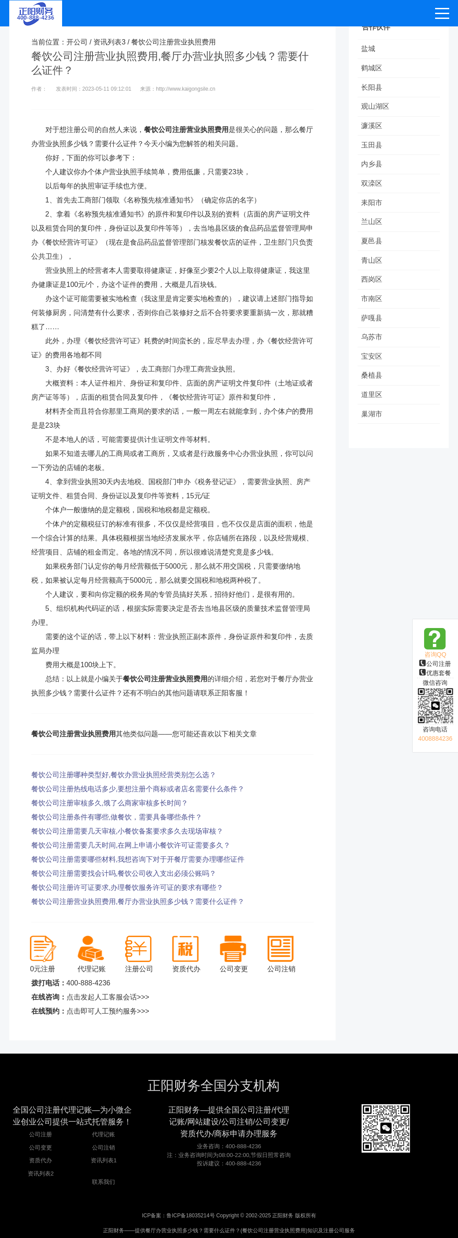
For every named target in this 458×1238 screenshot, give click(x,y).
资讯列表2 (41, 1173)
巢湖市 (372, 425)
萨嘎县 (372, 326)
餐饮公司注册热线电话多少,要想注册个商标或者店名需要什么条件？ (137, 789)
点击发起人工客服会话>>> (107, 997)
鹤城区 (372, 69)
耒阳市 (372, 207)
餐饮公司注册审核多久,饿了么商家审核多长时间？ (109, 803)
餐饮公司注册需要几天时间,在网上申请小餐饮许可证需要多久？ (130, 845)
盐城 (369, 49)
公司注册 (435, 663)
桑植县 (372, 385)
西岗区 (372, 286)
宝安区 (372, 366)
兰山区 (372, 227)
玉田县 (372, 148)
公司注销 (103, 1147)
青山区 (372, 267)
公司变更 (40, 1147)
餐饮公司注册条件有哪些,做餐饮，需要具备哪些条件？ (116, 817)
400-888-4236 (88, 983)
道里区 (372, 405)
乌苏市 (372, 346)
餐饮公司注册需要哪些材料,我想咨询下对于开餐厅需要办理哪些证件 (137, 859)
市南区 (372, 306)
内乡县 (372, 168)
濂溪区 (372, 128)
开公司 (77, 42)
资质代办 (40, 1160)
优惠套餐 (435, 672)
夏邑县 (372, 247)
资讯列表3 (109, 42)
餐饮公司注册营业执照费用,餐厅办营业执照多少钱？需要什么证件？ (137, 901)
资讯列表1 (104, 1160)
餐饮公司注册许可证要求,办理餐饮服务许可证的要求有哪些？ (127, 887)
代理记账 (103, 1134)
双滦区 (372, 187)
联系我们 (103, 1182)
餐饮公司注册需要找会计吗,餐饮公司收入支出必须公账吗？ (123, 873)
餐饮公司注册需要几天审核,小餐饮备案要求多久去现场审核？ (127, 831)
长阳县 (372, 88)
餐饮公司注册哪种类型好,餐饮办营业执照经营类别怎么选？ (123, 775)
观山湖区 (376, 108)
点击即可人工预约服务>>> (107, 1011)
